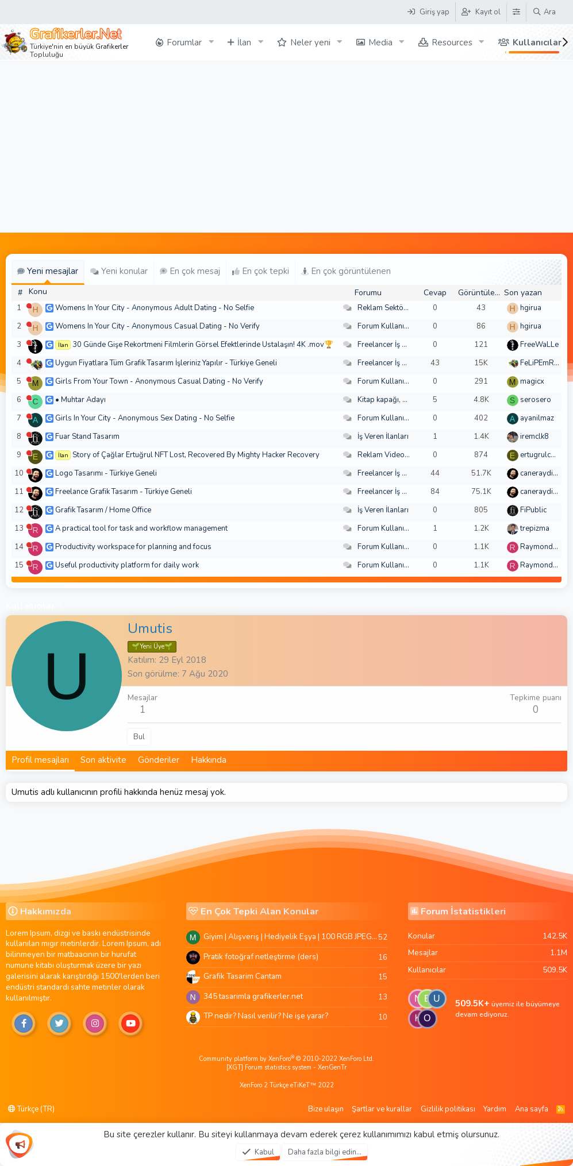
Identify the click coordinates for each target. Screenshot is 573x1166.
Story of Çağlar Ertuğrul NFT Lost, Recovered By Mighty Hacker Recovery (196, 455)
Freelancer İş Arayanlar (396, 344)
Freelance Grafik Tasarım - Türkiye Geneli (123, 492)
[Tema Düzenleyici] (516, 12)
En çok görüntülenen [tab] (346, 271)
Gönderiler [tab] (158, 760)
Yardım (494, 1109)
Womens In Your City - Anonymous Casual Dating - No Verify (157, 326)
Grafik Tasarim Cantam (242, 976)
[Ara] (544, 12)
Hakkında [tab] (208, 760)
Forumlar (184, 42)
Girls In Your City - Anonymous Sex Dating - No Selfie (144, 418)
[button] (211, 42)
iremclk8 (534, 436)
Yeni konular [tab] (119, 271)
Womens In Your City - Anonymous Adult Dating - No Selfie (154, 308)
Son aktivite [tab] (103, 760)
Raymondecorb (546, 547)
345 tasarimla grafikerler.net (253, 996)
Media (380, 42)
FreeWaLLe (539, 344)
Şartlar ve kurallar (382, 1109)
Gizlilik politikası (448, 1109)
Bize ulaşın (326, 1109)
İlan (244, 42)
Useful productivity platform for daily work (127, 565)
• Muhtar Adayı (80, 400)
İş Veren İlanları (383, 436)
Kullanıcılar (537, 42)
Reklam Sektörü (383, 308)
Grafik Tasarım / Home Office (103, 510)
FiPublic (533, 510)
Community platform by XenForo (286, 1059)
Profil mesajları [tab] (40, 760)
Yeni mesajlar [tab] (47, 271)
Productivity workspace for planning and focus (133, 547)
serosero (535, 400)
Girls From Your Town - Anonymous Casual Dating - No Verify (159, 381)
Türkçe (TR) (31, 1109)
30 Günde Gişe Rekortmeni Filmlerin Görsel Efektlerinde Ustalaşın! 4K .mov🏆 (202, 344)
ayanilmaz (537, 418)
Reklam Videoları (386, 455)
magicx (532, 381)
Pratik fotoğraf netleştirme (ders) (260, 956)
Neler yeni (310, 42)
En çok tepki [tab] (260, 271)
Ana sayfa (531, 1109)
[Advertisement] (286, 146)
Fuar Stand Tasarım (87, 436)
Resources (452, 42)
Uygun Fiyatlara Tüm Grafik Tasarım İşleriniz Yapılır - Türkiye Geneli (166, 363)
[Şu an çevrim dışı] (29, 306)
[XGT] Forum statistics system (286, 1067)
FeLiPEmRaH (542, 363)
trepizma (534, 528)
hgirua (530, 308)
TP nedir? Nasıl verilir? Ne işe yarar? (265, 1015)
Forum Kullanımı (384, 326)
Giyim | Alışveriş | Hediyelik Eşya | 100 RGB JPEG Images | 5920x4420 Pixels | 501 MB (290, 936)
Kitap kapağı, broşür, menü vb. (408, 400)
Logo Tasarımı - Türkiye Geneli (106, 473)
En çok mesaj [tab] (190, 271)
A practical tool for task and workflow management (141, 528)
